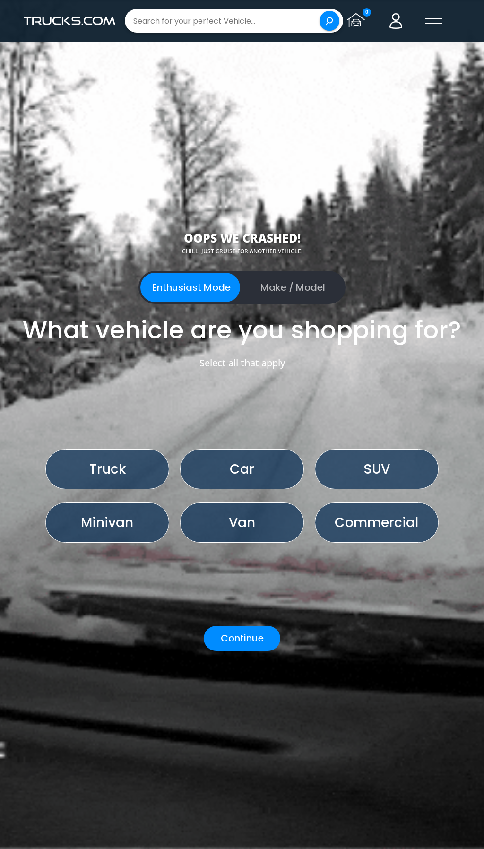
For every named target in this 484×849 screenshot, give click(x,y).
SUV (376, 469)
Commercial (376, 522)
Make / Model (292, 287)
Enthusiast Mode (191, 287)
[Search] (329, 21)
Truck (107, 469)
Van (242, 522)
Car (242, 469)
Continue (242, 638)
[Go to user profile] (396, 21)
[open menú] (434, 21)
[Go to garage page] (358, 21)
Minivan (107, 522)
